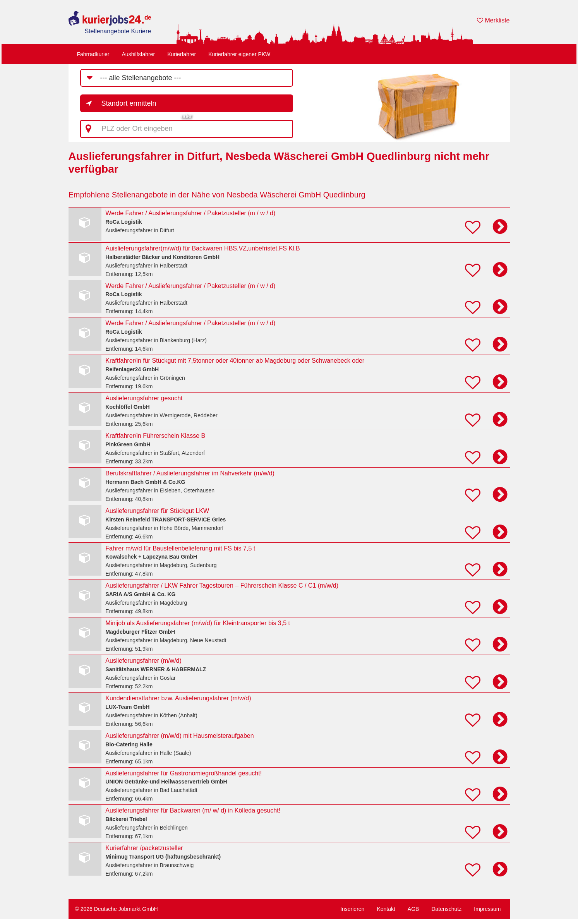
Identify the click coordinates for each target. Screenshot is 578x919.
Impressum (487, 909)
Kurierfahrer (181, 54)
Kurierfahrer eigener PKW (239, 54)
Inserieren (352, 909)
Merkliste (493, 20)
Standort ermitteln (128, 103)
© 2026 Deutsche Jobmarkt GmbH (116, 909)
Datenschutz (446, 909)
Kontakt (386, 909)
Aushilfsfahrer (138, 54)
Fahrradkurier (93, 54)
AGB (413, 909)
